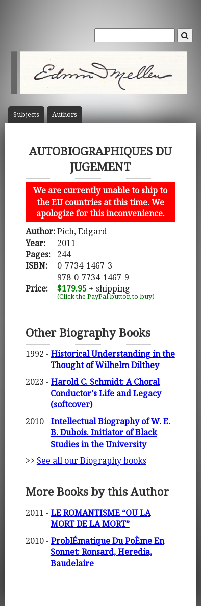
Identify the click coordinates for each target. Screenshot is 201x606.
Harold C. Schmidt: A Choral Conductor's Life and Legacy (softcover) (106, 393)
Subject (26, 114)
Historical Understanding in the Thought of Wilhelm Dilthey (113, 359)
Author (64, 114)
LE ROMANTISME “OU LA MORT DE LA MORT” (100, 518)
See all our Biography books (91, 460)
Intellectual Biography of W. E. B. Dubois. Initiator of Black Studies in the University (110, 433)
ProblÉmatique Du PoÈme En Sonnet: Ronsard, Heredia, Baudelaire (107, 552)
